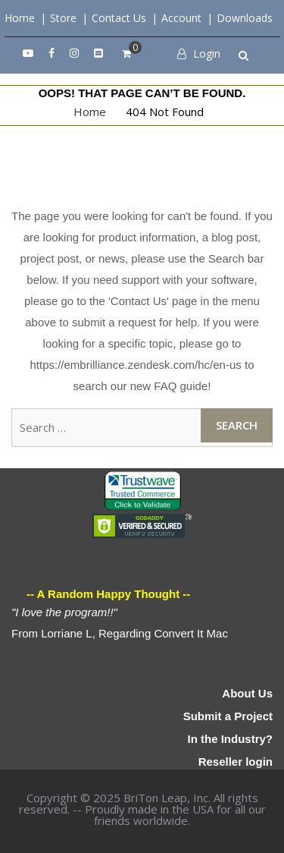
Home (20, 18)
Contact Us (119, 18)
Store (63, 18)
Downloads (245, 18)
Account (181, 18)
